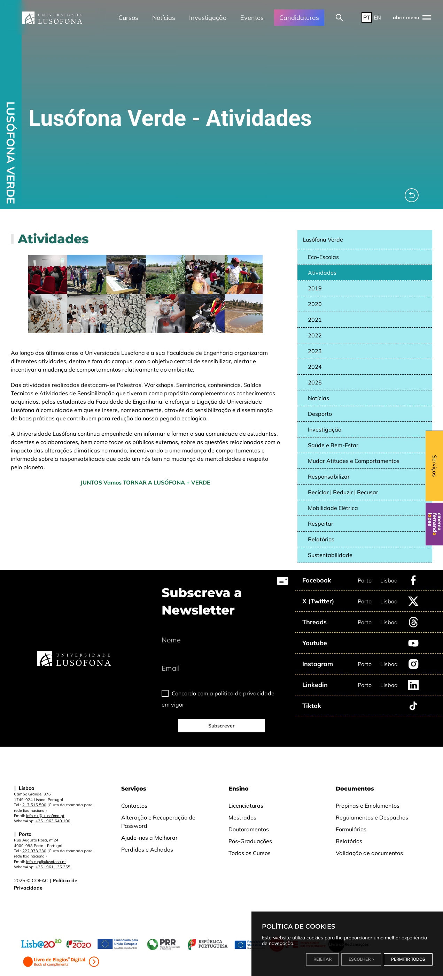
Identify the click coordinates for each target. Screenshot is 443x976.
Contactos (134, 805)
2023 (315, 351)
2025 (315, 382)
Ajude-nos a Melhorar (149, 837)
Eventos (252, 18)
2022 (315, 335)
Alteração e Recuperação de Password (158, 821)
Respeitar (320, 523)
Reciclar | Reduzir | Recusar (343, 492)
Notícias (163, 18)
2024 (315, 366)
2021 (315, 319)
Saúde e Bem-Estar (333, 445)
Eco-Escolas (323, 256)
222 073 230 (34, 850)
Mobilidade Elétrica (333, 507)
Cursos (128, 18)
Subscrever (221, 726)
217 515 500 (34, 804)
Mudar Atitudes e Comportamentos (353, 460)
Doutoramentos (248, 829)
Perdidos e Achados (147, 849)
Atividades (322, 272)
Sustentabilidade (330, 554)
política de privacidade (244, 693)
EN (377, 17)
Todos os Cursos (249, 852)
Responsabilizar (329, 476)
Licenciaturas (245, 805)
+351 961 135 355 (53, 866)
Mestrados (242, 817)
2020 (315, 303)
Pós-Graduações (250, 841)
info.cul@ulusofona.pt (45, 815)
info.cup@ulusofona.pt (46, 861)
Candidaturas (299, 18)
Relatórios (321, 539)
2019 (315, 288)
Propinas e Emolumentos (367, 805)
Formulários (351, 829)
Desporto (320, 413)
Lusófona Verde (323, 239)
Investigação (207, 18)
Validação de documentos (369, 852)
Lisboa (389, 580)
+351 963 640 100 (53, 820)
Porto (365, 580)
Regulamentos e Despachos (372, 817)
